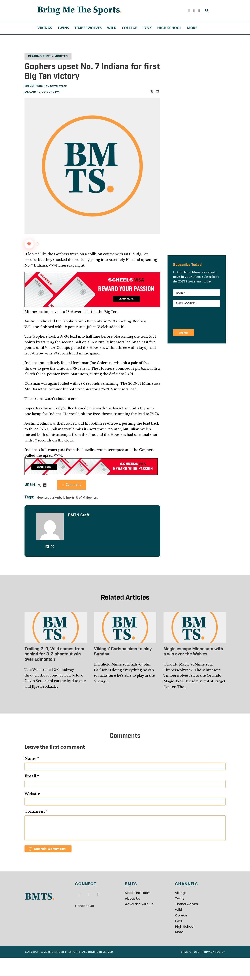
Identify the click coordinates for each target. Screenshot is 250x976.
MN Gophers (34, 86)
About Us (132, 916)
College (129, 27)
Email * (32, 776)
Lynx (147, 27)
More (192, 27)
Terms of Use (189, 970)
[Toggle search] (207, 10)
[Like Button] (29, 244)
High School (169, 27)
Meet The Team (138, 911)
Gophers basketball (50, 498)
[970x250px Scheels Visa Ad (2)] (92, 289)
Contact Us (84, 924)
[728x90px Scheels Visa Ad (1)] (91, 466)
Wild (111, 27)
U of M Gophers (87, 498)
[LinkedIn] (157, 91)
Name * (32, 758)
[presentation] (201, 317)
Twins (63, 27)
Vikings (44, 27)
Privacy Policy (213, 970)
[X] (152, 91)
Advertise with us (139, 922)
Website (32, 794)
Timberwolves (88, 27)
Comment (72, 485)
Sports (70, 498)
